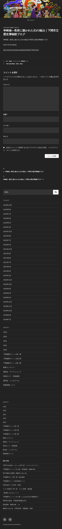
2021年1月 (7, 275)
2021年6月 (7, 267)
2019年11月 (7, 306)
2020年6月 (7, 293)
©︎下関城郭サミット (21, 8)
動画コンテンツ (9, 367)
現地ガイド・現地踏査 (11, 376)
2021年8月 (7, 258)
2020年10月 (7, 284)
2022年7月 (7, 240)
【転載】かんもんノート (11, 493)
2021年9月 (7, 253)
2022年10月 (7, 231)
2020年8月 (7, 289)
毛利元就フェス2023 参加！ (12, 485)
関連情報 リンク (24, 61)
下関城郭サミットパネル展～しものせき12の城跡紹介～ (21, 497)
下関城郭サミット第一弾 (12, 354)
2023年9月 (7, 209)
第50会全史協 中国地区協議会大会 (14, 500)
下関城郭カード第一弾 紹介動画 (14, 477)
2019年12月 (7, 302)
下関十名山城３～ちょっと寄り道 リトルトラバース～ (21, 465)
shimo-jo (16, 27)
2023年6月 (7, 218)
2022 (5, 345)
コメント (6, 84)
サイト (5, 136)
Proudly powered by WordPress (12, 524)
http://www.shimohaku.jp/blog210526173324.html (21, 50)
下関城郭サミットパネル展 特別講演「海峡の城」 (19, 469)
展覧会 (21, 63)
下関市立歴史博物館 (10, 63)
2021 (7, 61)
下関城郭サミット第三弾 (12, 359)
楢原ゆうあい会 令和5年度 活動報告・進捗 (18, 508)
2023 (5, 350)
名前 (5, 114)
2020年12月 (7, 280)
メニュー (31, 20)
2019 (5, 332)
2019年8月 (7, 315)
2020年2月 (7, 297)
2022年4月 (7, 245)
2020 (5, 337)
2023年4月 (7, 227)
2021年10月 (7, 249)
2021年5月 (7, 271)
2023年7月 (7, 214)
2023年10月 (7, 205)
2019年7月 (7, 319)
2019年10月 (7, 311)
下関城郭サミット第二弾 (12, 363)
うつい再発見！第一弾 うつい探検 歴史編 (17, 489)
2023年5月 (7, 223)
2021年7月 (7, 262)
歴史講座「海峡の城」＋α (11, 504)
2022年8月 (7, 236)
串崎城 (17, 63)
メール (6, 125)
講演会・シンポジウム (11, 381)
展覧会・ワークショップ (14, 61)
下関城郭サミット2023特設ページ (14, 481)
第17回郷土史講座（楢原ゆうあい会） (15, 473)
